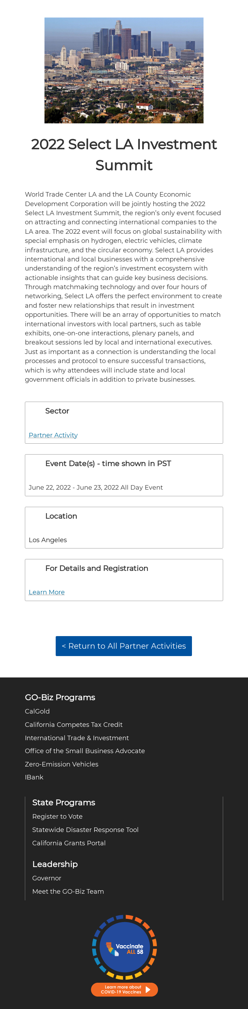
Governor (46, 878)
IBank (34, 777)
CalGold (37, 711)
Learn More (47, 592)
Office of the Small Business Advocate (85, 751)
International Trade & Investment (77, 738)
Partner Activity (53, 435)
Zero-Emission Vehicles (62, 764)
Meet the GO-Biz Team (68, 891)
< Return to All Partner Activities (124, 646)
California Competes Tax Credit (74, 724)
